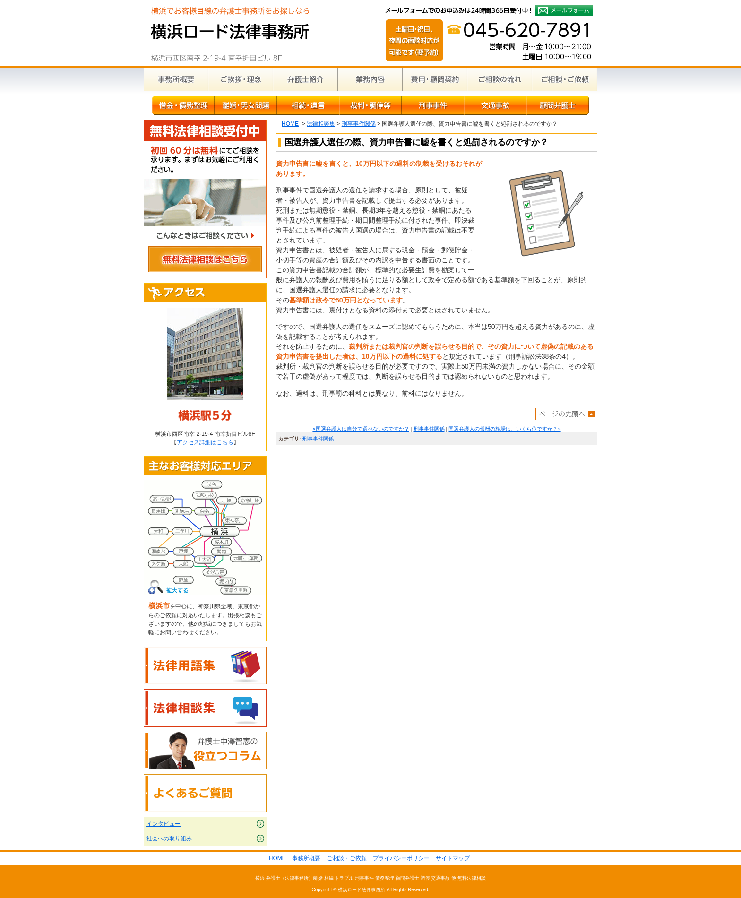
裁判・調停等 (370, 105)
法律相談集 (321, 124)
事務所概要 (176, 79)
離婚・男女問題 (246, 105)
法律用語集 (205, 665)
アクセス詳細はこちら (205, 442)
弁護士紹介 (305, 79)
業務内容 (370, 79)
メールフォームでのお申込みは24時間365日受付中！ (564, 10)
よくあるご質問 (205, 793)
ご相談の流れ (499, 79)
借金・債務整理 (183, 105)
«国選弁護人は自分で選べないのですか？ (360, 429)
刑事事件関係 (359, 124)
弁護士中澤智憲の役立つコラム (205, 750)
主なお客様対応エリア (205, 466)
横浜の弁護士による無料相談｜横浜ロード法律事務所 (230, 33)
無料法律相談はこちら (205, 261)
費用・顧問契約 (435, 79)
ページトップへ (566, 414)
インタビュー (163, 823)
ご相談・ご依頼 (564, 79)
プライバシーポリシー (401, 858)
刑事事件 (433, 105)
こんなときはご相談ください (205, 237)
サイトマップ (453, 858)
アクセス (205, 293)
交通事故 (495, 105)
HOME (290, 124)
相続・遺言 (308, 105)
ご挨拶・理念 (240, 79)
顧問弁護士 (557, 105)
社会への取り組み (169, 838)
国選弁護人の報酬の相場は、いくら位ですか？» (504, 429)
